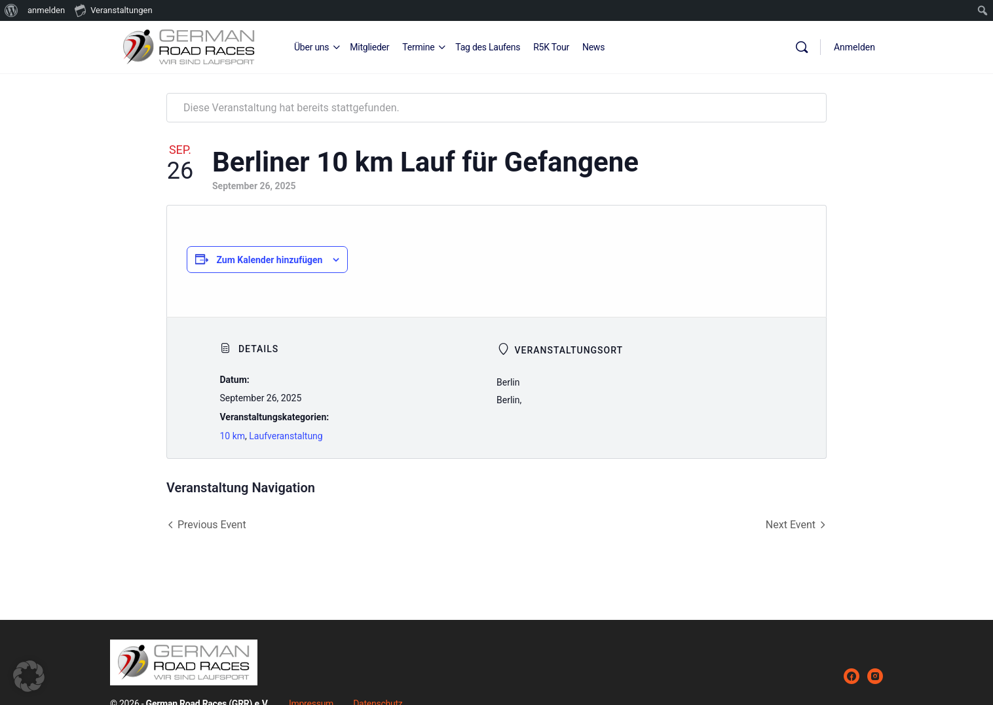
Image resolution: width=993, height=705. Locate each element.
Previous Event (212, 524)
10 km (232, 436)
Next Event (790, 524)
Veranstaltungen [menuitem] (113, 10)
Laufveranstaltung (285, 436)
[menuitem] (11, 10)
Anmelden (854, 47)
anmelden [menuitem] (46, 10)
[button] (29, 676)
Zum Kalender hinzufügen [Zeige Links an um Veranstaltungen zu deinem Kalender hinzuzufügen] (269, 260)
